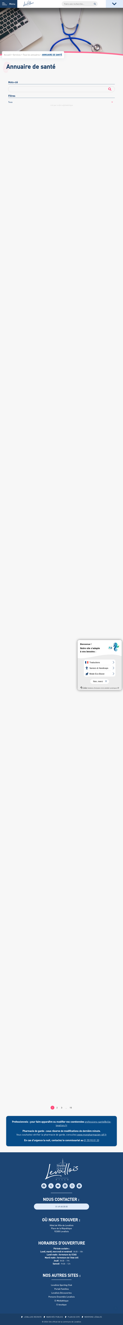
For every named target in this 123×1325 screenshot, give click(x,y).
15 (71, 1107)
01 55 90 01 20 (91, 1140)
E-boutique (62, 1304)
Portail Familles (61, 1289)
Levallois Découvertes (61, 1293)
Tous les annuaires (31, 54)
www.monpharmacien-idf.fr (92, 1134)
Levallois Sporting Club (61, 1285)
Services (17, 54)
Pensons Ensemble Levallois (61, 1296)
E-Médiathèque (62, 1300)
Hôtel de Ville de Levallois (61, 1225)
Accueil (7, 54)
